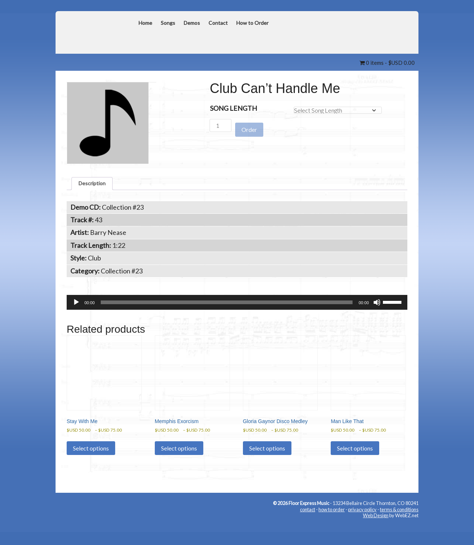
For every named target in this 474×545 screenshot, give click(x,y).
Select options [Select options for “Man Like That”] (355, 458)
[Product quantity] (220, 125)
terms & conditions (399, 528)
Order (249, 126)
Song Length (233, 108)
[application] (237, 306)
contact (307, 528)
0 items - (383, 62)
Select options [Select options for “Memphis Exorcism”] (179, 458)
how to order (331, 528)
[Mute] (377, 306)
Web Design (375, 534)
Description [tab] (96, 185)
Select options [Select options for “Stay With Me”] (91, 458)
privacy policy (362, 528)
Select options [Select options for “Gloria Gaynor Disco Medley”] (267, 466)
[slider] (227, 306)
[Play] (76, 306)
